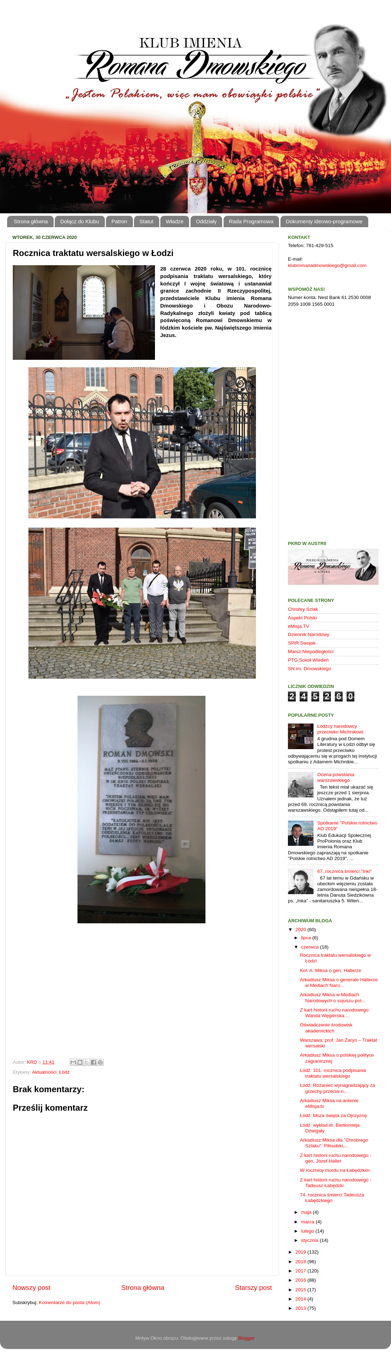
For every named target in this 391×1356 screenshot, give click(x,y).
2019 (301, 1252)
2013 (301, 1308)
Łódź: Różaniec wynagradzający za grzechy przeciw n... (337, 1088)
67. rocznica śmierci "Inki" (344, 871)
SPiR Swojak (302, 643)
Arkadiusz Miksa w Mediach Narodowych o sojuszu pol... (332, 997)
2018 (301, 1261)
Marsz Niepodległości (310, 651)
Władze (174, 221)
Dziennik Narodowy (308, 634)
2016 (301, 1280)
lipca (306, 937)
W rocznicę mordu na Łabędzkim (335, 1170)
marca (308, 1221)
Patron (119, 221)
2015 (301, 1289)
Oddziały (206, 221)
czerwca (310, 947)
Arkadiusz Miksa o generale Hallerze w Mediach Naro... (339, 982)
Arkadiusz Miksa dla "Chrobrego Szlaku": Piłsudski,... (334, 1142)
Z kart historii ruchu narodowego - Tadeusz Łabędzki (335, 1182)
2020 (301, 929)
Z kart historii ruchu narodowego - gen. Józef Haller (335, 1158)
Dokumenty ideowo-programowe (324, 221)
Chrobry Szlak (303, 609)
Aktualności (44, 1072)
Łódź (64, 1072)
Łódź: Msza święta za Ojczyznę (333, 1115)
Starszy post (253, 1287)
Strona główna (31, 221)
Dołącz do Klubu (79, 221)
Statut (146, 221)
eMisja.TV (298, 626)
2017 (301, 1271)
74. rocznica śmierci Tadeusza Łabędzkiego (332, 1197)
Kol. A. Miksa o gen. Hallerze (330, 970)
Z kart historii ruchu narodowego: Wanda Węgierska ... (335, 1012)
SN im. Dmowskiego (309, 668)
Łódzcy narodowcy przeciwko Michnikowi (340, 729)
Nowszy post (31, 1287)
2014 (301, 1299)
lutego (308, 1231)
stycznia (310, 1240)
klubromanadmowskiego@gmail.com (327, 265)
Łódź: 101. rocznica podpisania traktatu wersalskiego (333, 1073)
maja (307, 1212)
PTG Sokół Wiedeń (308, 660)
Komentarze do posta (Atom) (69, 1302)
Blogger (246, 1338)
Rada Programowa (251, 221)
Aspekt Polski (302, 617)
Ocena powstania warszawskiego (335, 777)
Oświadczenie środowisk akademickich (326, 1027)
